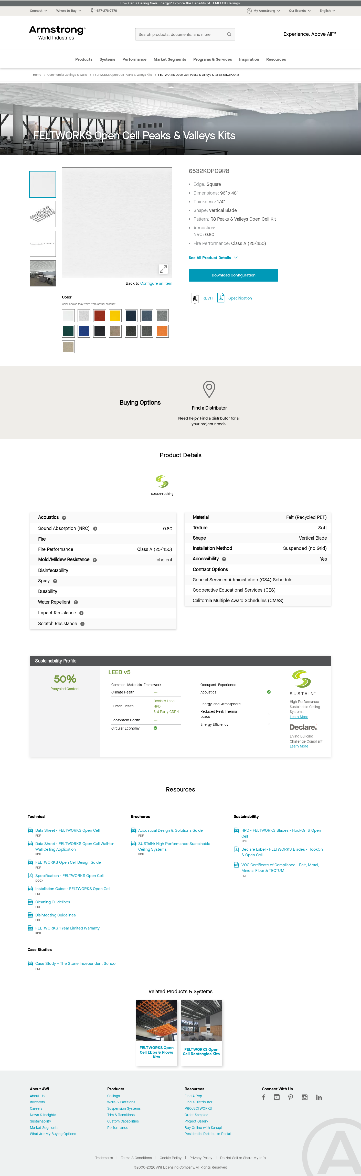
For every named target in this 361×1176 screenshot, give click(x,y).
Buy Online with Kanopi (203, 1128)
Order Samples (196, 1115)
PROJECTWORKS (198, 1109)
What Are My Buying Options (53, 1134)
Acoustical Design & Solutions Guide (170, 830)
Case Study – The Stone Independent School (75, 963)
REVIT (201, 298)
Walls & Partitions (121, 1102)
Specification (240, 298)
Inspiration (249, 59)
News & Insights (43, 1115)
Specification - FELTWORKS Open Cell (69, 875)
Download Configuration (233, 275)
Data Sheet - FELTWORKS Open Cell (67, 830)
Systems (107, 59)
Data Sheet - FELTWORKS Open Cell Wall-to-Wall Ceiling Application (74, 846)
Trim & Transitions (121, 1115)
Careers (36, 1109)
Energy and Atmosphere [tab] (220, 703)
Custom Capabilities (123, 1121)
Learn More (299, 716)
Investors (37, 1102)
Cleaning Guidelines (52, 902)
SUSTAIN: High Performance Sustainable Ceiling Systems (174, 846)
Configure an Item (156, 283)
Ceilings (113, 1096)
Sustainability (40, 1121)
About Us (37, 1096)
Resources (276, 59)
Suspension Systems (124, 1109)
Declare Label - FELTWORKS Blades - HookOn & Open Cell (282, 852)
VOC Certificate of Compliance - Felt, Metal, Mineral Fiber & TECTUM (280, 867)
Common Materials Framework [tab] (136, 684)
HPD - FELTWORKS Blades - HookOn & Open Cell (281, 833)
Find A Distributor (199, 1102)
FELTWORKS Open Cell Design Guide (68, 862)
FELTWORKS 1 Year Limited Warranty (67, 928)
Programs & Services (212, 59)
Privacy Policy (200, 1158)
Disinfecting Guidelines (55, 915)
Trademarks (104, 1158)
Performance (134, 59)
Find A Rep (193, 1096)
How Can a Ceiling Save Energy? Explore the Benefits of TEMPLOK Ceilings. (180, 3)
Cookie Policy (171, 1158)
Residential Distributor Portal (208, 1134)
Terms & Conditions (136, 1158)
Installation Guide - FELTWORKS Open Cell (72, 888)
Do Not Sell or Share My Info (243, 1158)
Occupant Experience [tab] (218, 684)
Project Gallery (196, 1121)
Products (83, 59)
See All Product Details (213, 257)
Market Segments (170, 59)
